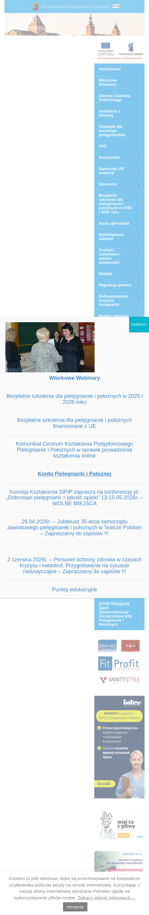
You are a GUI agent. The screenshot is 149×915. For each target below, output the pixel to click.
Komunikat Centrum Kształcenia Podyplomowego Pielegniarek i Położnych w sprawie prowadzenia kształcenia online (74, 450)
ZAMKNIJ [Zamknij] (139, 325)
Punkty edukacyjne (74, 589)
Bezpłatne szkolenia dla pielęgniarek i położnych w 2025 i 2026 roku (74, 399)
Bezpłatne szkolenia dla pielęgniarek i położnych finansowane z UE (74, 423)
